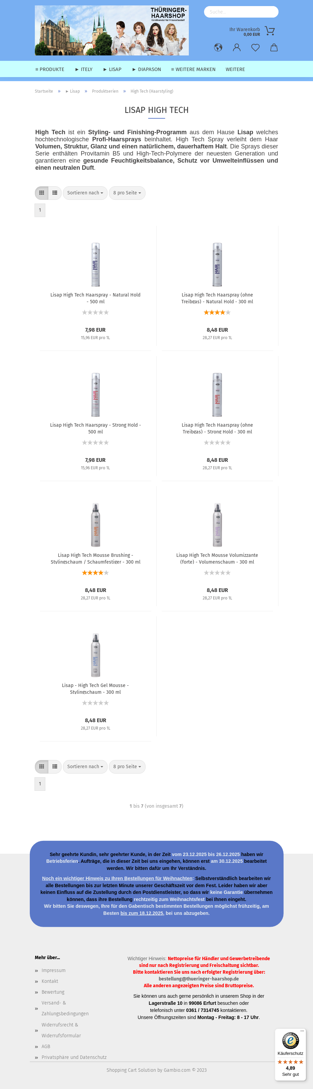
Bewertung (53, 992)
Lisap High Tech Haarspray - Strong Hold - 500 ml (95, 428)
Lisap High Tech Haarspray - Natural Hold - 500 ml (95, 298)
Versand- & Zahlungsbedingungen (65, 1008)
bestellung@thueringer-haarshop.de (199, 979)
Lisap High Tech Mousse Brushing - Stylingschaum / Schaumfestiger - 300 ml (95, 558)
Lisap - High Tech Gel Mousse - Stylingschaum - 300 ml (95, 688)
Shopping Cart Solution (131, 1070)
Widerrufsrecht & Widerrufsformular (61, 1030)
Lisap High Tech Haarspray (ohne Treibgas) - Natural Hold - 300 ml (217, 298)
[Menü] (302, 1032)
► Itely (83, 69)
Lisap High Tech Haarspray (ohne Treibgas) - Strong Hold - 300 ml (217, 428)
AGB (46, 1046)
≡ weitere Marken (193, 69)
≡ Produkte (50, 69)
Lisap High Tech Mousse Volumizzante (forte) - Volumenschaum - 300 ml (217, 558)
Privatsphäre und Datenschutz (74, 1057)
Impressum (54, 970)
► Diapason (146, 69)
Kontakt (50, 981)
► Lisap (112, 69)
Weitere (235, 69)
